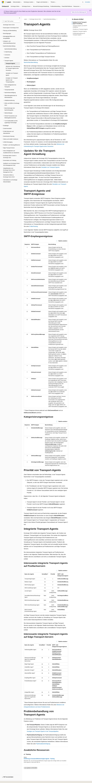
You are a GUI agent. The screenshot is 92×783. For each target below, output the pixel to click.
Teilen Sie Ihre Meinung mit (79, 12)
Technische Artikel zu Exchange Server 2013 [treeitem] (8, 176)
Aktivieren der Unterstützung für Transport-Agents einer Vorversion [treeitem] (13, 68)
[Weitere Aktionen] (66, 19)
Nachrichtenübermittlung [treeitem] (10, 49)
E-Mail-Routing (33, 226)
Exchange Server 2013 (35, 19)
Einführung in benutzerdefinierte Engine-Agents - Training (39, 758)
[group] (46, 593)
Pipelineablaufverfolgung (43, 743)
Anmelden (87, 2)
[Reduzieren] (19, 18)
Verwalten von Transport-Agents (50, 167)
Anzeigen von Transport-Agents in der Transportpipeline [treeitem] (12, 80)
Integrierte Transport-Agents (80, 31)
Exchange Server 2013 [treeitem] (8, 24)
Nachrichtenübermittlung (49, 19)
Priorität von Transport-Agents (80, 29)
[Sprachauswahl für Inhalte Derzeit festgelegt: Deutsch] (5, 780)
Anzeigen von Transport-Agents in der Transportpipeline (42, 731)
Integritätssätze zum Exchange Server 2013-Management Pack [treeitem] (9, 170)
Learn (25, 19)
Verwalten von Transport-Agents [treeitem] (12, 74)
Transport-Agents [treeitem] (10, 63)
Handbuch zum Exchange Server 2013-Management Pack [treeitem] (11, 164)
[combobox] (11, 21)
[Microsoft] (3, 2)
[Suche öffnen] (82, 2)
